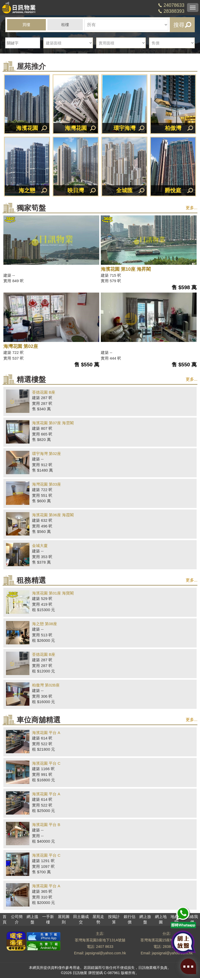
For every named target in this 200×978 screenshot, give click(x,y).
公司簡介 (17, 919)
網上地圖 (161, 919)
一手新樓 (48, 919)
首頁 (5, 919)
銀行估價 (129, 919)
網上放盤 (145, 919)
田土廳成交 (81, 919)
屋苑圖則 (64, 919)
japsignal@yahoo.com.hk (105, 953)
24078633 (174, 5)
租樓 (65, 24)
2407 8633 (104, 946)
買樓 (26, 24)
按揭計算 (114, 919)
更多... (191, 208)
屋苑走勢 (98, 919)
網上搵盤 (32, 919)
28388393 (174, 11)
